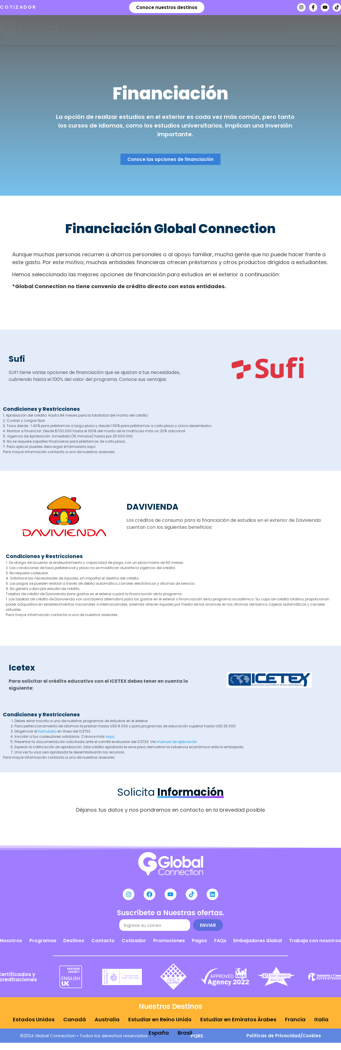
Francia (295, 1019)
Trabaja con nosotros (315, 943)
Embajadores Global (257, 943)
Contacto (103, 943)
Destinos (129, 29)
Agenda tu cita (262, 29)
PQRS (197, 1039)
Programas (81, 29)
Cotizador (134, 943)
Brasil (185, 1027)
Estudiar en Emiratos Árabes (238, 1019)
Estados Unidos (34, 1019)
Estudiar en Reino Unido (160, 1019)
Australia (107, 1019)
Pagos (199, 943)
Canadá (74, 1019)
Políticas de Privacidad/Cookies (283, 1039)
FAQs (220, 943)
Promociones (169, 943)
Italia (321, 1019)
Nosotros (174, 29)
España (159, 1027)
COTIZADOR (18, 7)
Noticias (216, 29)
